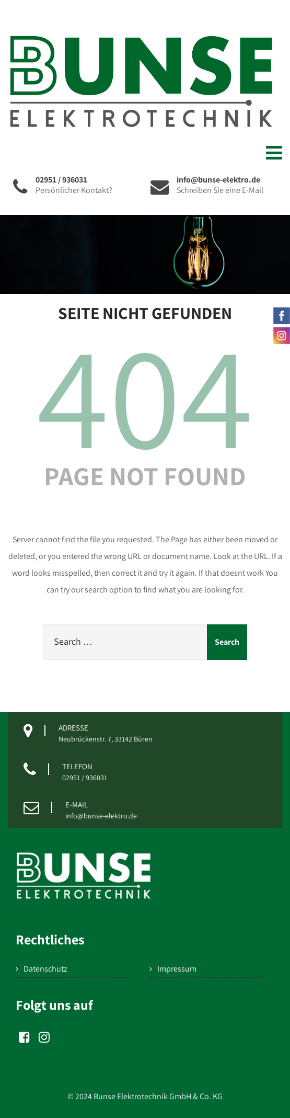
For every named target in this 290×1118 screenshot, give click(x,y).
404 (145, 394)
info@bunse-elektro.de (101, 815)
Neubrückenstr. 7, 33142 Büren (106, 739)
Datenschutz (45, 968)
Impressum (176, 968)
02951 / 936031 (84, 777)
